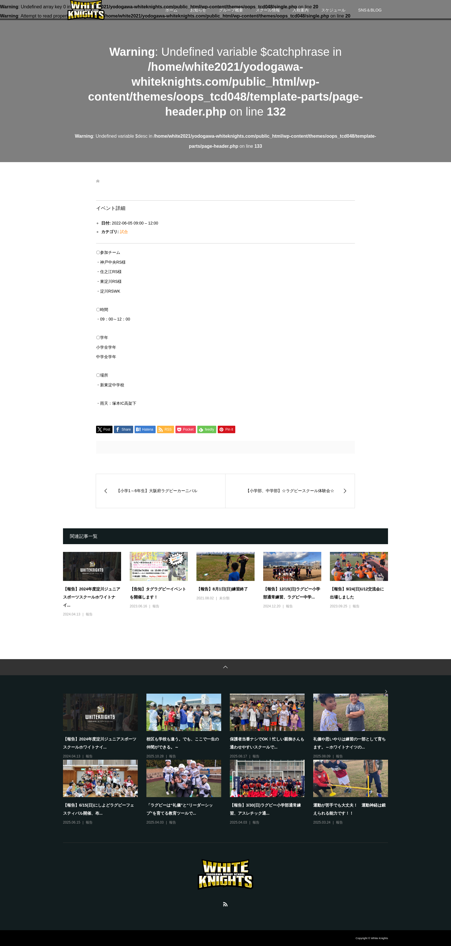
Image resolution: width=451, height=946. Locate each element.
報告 (89, 614)
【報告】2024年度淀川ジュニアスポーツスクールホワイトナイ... (91, 597)
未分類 (224, 598)
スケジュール (333, 10)
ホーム (171, 10)
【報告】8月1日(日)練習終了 (222, 589)
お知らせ (198, 10)
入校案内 (301, 10)
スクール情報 (268, 10)
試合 (124, 231)
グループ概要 (231, 10)
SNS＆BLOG (370, 10)
